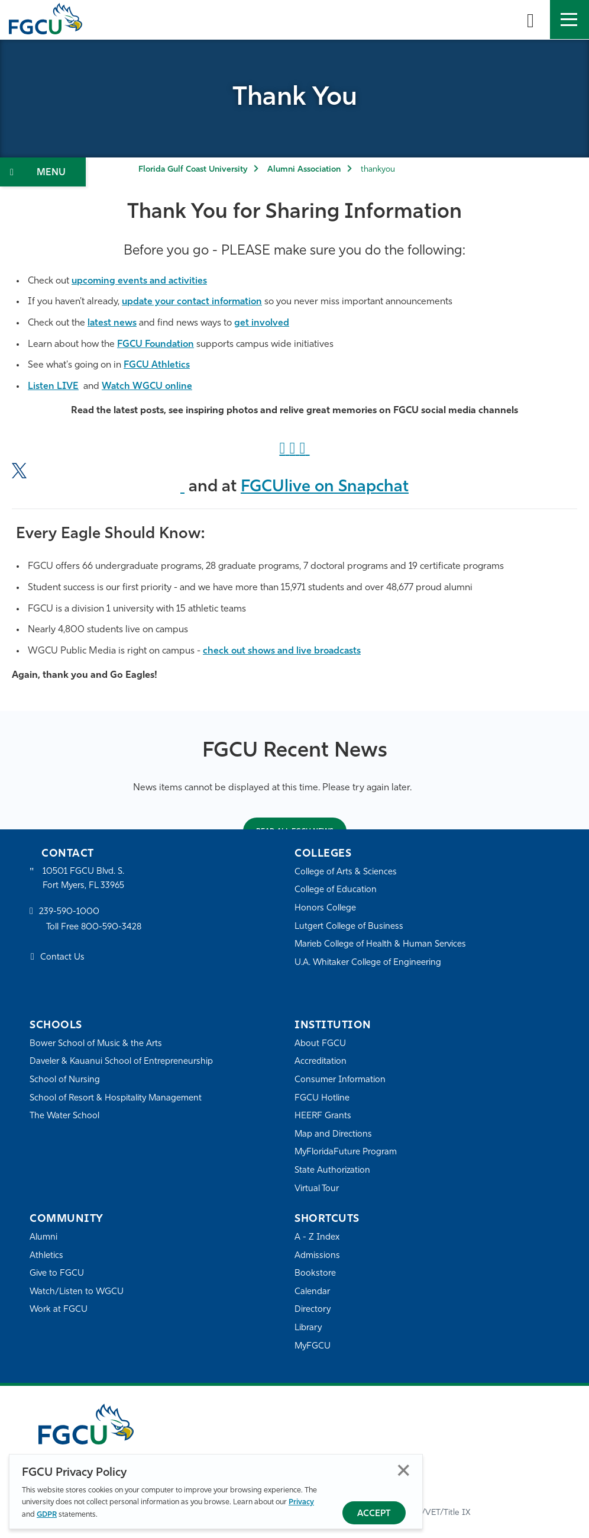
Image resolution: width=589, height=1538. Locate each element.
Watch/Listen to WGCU (77, 1292)
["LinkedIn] (305, 449)
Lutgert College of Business (349, 926)
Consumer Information (340, 1080)
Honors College (325, 908)
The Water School (65, 1116)
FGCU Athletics (157, 365)
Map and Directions (333, 1134)
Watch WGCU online (147, 386)
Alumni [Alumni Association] (43, 1237)
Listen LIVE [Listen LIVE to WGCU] (53, 386)
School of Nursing (65, 1080)
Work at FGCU (59, 1310)
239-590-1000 (69, 913)
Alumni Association (304, 169)
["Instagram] (294, 449)
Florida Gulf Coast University (192, 169)
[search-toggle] (530, 19)
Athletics (46, 1255)
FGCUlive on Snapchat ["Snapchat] (325, 487)
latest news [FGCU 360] (112, 323)
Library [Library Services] (308, 1328)
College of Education (335, 890)
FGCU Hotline (321, 1098)
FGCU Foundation (156, 344)
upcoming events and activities (140, 281)
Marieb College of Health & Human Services (381, 944)
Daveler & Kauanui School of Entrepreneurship (122, 1062)
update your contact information (194, 302)
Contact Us (62, 958)
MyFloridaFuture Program (346, 1152)
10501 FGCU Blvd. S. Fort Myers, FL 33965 (84, 878)
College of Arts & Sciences (345, 872)
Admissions (317, 1255)
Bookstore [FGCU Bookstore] (315, 1273)
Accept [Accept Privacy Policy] (374, 1514)
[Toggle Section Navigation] (43, 171)
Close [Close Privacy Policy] (403, 1470)
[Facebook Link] (284, 449)
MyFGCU (313, 1346)
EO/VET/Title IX (441, 1512)
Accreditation (320, 1062)
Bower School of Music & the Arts (96, 1044)
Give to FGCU (57, 1273)
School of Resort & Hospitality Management (117, 1098)
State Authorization (332, 1170)
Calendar (312, 1292)
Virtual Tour (316, 1189)
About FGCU (320, 1044)
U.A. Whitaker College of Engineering (368, 962)
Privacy (301, 1502)
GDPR (47, 1514)
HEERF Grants (323, 1116)
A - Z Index (316, 1237)
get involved (262, 323)
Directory (312, 1310)
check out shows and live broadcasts (283, 651)
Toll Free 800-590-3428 (94, 928)
